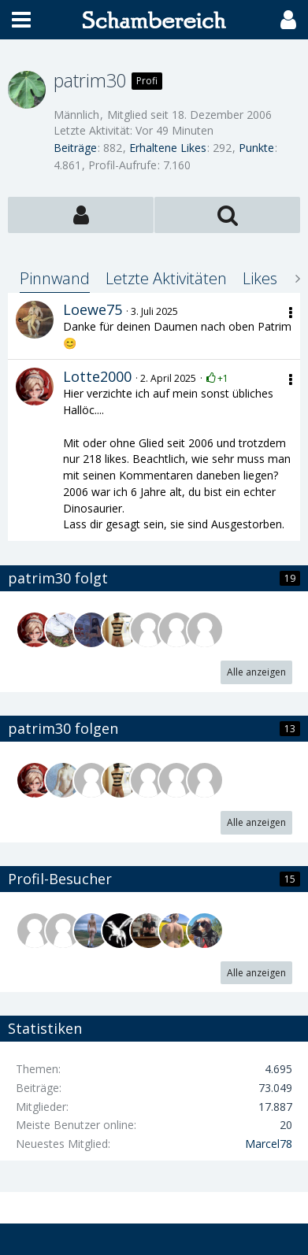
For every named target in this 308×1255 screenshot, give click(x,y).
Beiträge (75, 147)
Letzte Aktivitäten (166, 278)
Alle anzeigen (256, 672)
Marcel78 (268, 1143)
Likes (260, 278)
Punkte (256, 147)
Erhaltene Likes (167, 147)
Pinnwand (55, 278)
